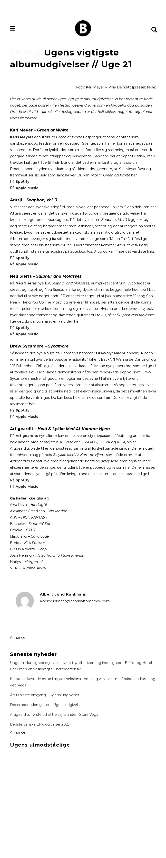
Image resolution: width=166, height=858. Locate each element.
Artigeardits (27, 436)
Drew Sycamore (111, 353)
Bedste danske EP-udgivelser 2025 (39, 724)
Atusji (15, 213)
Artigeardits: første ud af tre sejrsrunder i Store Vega (54, 714)
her (107, 397)
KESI (121, 442)
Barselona (72, 442)
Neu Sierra (25, 283)
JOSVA (105, 442)
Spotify (22, 181)
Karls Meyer (20, 137)
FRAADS (89, 442)
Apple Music (27, 188)
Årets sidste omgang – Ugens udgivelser (44, 695)
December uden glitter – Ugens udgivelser (46, 705)
